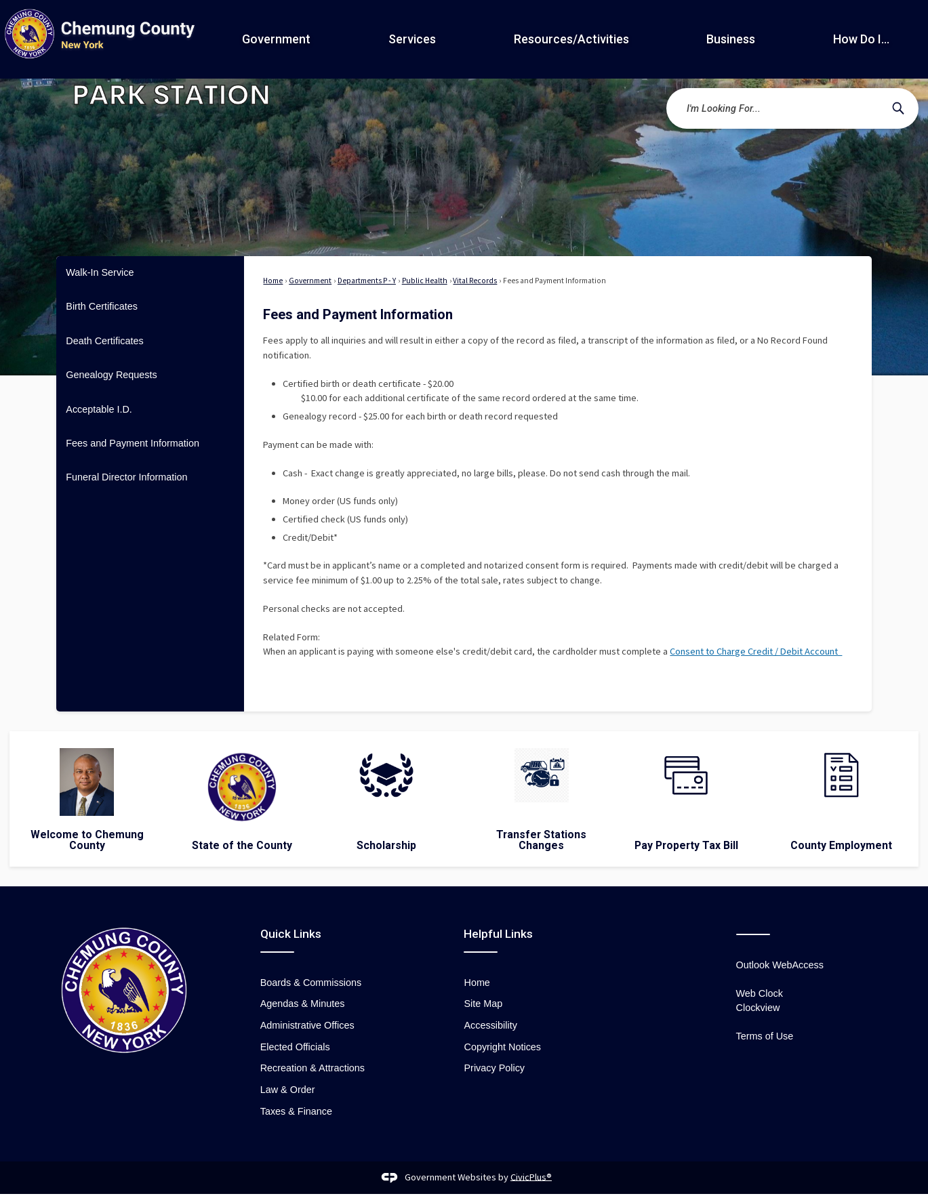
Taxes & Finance (296, 1111)
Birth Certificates (102, 306)
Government (310, 280)
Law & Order (287, 1089)
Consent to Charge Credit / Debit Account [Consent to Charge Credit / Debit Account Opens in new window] (756, 651)
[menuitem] (150, 273)
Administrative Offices (307, 1025)
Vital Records (475, 280)
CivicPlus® (531, 1176)
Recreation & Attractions (312, 1068)
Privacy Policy (494, 1068)
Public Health (424, 280)
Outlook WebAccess (780, 965)
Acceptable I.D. (99, 409)
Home (273, 280)
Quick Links (290, 934)
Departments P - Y (367, 280)
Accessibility (490, 1025)
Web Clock (759, 993)
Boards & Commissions (311, 982)
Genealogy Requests (111, 374)
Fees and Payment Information (132, 443)
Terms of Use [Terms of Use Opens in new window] (765, 1036)
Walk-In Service (100, 272)
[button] (898, 108)
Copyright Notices (502, 1047)
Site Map (483, 1003)
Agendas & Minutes (302, 1003)
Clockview (758, 1007)
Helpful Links (498, 934)
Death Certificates (104, 340)
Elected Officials (295, 1047)
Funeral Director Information (126, 477)
